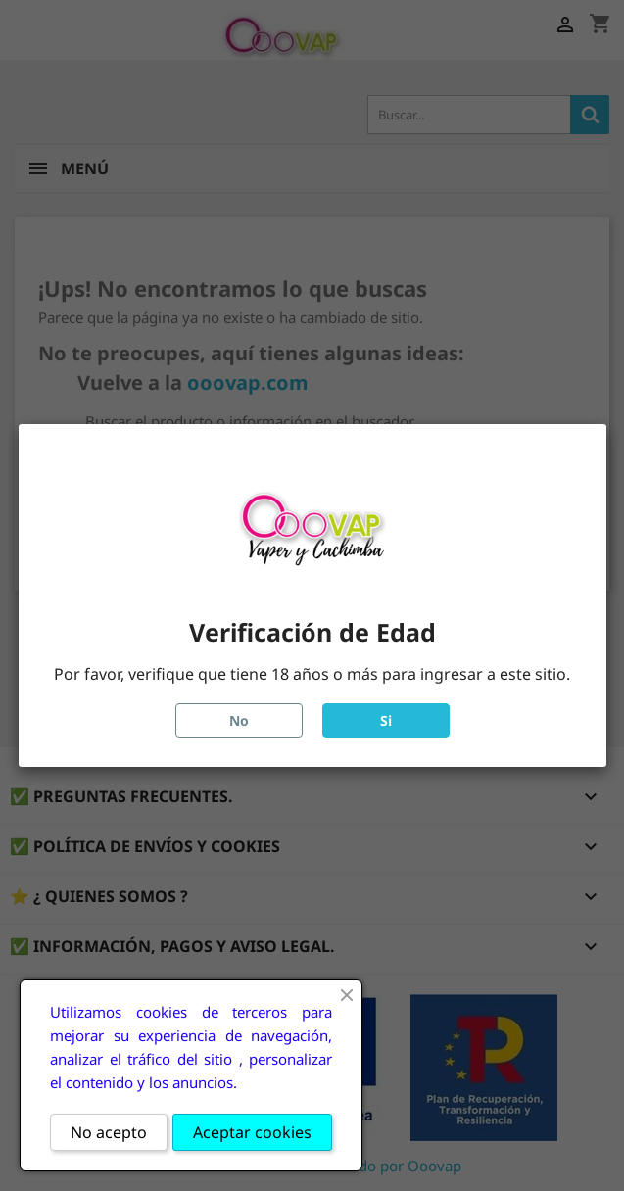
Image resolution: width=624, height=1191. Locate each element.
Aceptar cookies (252, 1132)
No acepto (109, 1132)
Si (386, 720)
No (239, 720)
